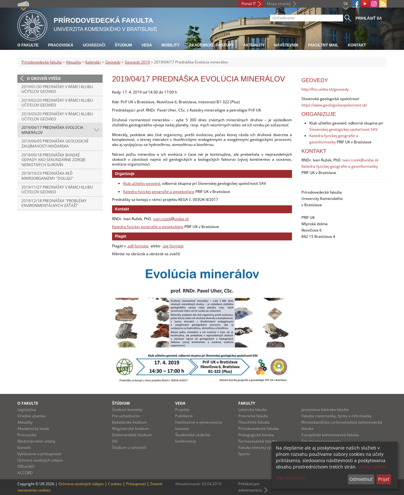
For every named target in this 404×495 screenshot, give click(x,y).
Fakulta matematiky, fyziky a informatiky (336, 416)
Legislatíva (26, 409)
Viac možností (290, 478)
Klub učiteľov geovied (141, 183)
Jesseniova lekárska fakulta (325, 409)
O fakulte (28, 45)
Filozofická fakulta (254, 422)
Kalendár (93, 62)
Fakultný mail (323, 45)
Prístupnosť (136, 483)
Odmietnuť (360, 479)
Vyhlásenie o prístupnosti (39, 453)
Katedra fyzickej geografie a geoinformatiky (339, 166)
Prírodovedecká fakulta (41, 62)
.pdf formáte (138, 246)
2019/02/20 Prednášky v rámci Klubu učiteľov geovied (57, 103)
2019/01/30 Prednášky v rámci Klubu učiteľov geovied (57, 89)
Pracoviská (60, 45)
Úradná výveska (31, 416)
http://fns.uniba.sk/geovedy (325, 89)
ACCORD (25, 472)
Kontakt (357, 45)
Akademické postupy (211, 45)
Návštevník (286, 45)
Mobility (170, 45)
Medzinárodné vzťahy (36, 441)
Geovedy (113, 62)
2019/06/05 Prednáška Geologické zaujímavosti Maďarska (55, 143)
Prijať (383, 479)
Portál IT (248, 3)
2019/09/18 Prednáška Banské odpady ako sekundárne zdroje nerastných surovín (53, 159)
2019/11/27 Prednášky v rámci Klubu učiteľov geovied (57, 189)
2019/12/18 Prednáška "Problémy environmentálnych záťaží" (53, 203)
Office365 (25, 466)
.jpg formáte (173, 246)
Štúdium (123, 45)
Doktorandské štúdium (132, 435)
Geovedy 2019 (137, 62)
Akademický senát (33, 428)
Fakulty (246, 403)
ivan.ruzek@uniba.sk (360, 160)
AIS (115, 441)
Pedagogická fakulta (256, 435)
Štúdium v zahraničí (129, 447)
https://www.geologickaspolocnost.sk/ (334, 105)
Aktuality (254, 45)
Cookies (115, 483)
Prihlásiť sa (369, 18)
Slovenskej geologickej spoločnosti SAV (343, 129)
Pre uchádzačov (126, 416)
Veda (146, 45)
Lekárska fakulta (252, 409)
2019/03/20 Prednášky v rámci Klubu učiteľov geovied (57, 116)
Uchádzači (94, 45)
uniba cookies (372, 467)
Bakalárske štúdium (129, 422)
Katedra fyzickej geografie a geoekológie (158, 191)
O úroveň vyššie (44, 78)
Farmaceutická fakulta (257, 441)
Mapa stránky (279, 3)
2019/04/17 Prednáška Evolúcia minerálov (52, 130)
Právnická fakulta (253, 416)
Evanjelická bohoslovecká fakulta (330, 435)
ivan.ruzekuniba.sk (171, 218)
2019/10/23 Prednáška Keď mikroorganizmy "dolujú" (47, 176)
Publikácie (184, 416)
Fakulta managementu (321, 441)
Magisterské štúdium (130, 428)
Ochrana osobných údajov (40, 460)
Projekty (182, 409)
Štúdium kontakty (127, 409)
